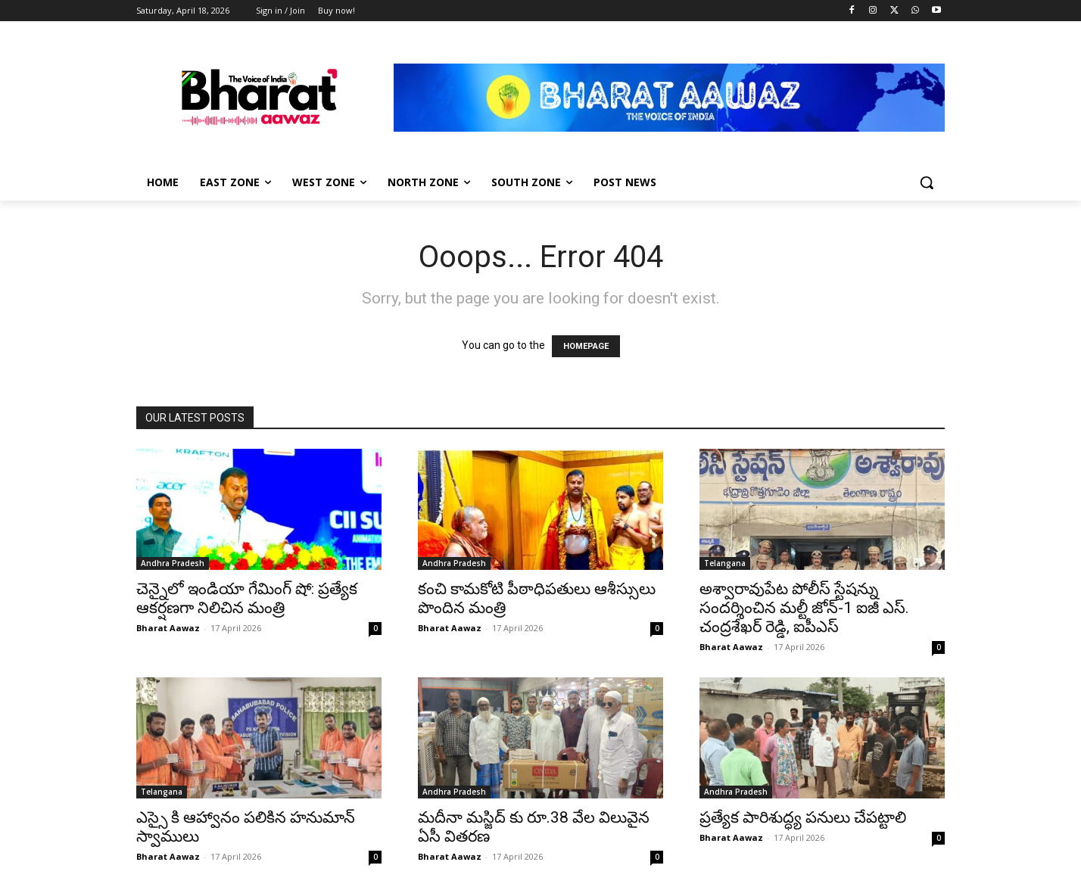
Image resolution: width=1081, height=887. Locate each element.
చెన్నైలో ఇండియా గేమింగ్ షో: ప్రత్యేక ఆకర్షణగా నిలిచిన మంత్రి (246, 598)
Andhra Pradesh (172, 563)
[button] (926, 182)
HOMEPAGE (586, 346)
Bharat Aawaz (168, 627)
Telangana (725, 563)
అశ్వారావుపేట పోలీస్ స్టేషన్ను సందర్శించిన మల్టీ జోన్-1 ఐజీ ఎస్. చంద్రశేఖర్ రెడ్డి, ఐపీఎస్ (804, 608)
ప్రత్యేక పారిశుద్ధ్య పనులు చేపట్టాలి (802, 817)
